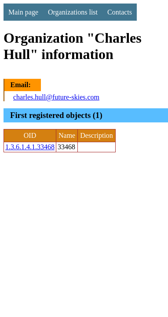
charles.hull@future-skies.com (56, 97)
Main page (23, 12)
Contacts (119, 12)
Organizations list (73, 12)
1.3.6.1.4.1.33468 (30, 147)
